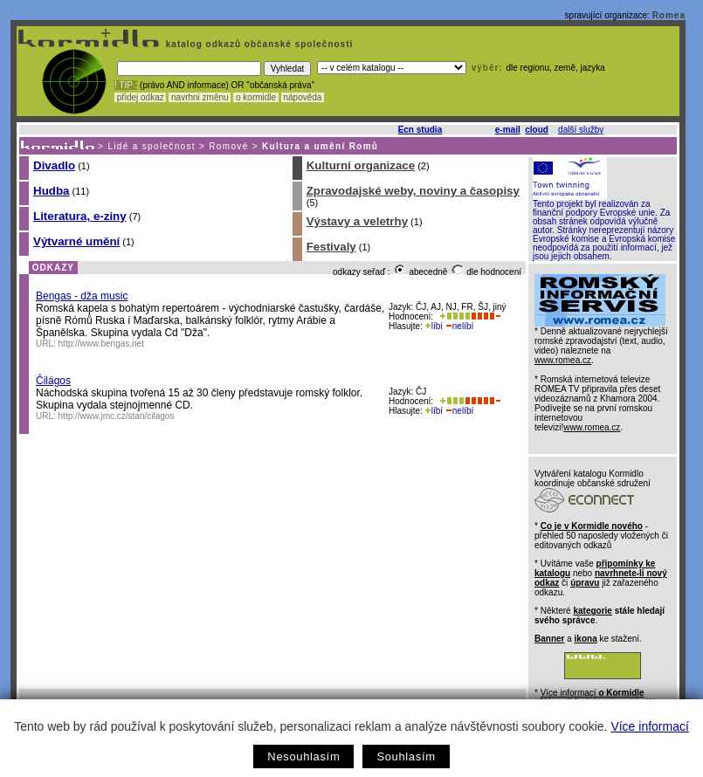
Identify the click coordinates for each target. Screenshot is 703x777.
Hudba (51, 190)
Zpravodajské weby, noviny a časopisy (413, 190)
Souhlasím (405, 756)
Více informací (649, 726)
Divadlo (54, 165)
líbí (434, 326)
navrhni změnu (200, 97)
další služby (580, 129)
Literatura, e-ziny (80, 216)
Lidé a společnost (151, 146)
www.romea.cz (562, 360)
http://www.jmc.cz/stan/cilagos (117, 416)
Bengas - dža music (82, 296)
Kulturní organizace (361, 165)
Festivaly (331, 246)
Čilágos (53, 381)
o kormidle (256, 97)
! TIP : (125, 85)
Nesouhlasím (303, 756)
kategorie (592, 610)
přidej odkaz (140, 97)
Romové (228, 146)
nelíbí (459, 326)
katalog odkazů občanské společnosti (257, 44)
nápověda (303, 97)
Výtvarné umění (76, 241)
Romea (669, 15)
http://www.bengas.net (101, 343)
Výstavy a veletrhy (357, 221)
